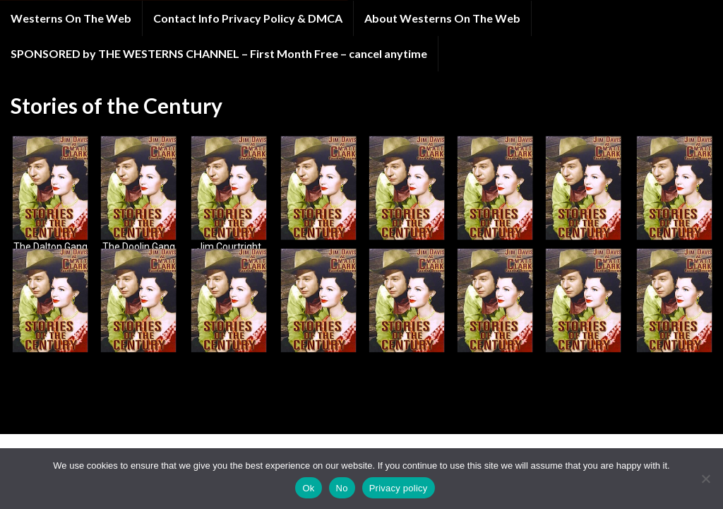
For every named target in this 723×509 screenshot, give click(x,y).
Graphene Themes (108, 416)
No (342, 488)
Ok (308, 488)
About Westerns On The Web (442, 18)
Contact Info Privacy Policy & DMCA (247, 18)
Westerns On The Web (71, 18)
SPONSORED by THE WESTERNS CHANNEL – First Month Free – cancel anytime (219, 53)
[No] (705, 479)
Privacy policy (398, 488)
